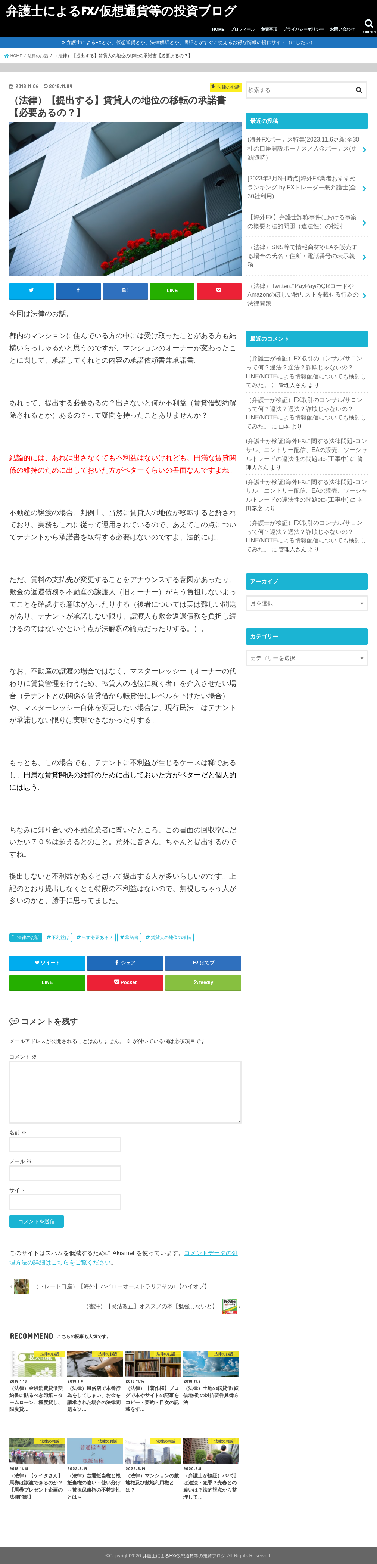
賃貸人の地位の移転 (171, 937)
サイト (17, 1190)
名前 (18, 1132)
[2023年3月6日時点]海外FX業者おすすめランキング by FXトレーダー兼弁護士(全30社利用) (303, 184)
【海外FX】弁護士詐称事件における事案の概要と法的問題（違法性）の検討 (304, 216)
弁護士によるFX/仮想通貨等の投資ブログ (121, 10)
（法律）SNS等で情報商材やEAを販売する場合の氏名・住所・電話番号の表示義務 (301, 244)
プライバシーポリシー (303, 29)
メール (20, 1161)
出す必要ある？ (97, 937)
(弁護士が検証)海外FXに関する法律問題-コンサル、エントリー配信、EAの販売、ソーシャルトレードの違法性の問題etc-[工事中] (305, 425)
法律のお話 (28, 937)
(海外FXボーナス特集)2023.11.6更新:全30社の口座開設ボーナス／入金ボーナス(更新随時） (302, 147)
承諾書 (131, 937)
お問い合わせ (342, 29)
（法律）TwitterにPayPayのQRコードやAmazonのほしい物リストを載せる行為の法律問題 (302, 276)
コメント (23, 1056)
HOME (218, 29)
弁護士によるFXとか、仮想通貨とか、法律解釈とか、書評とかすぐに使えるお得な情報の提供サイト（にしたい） (190, 42)
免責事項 (269, 29)
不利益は (60, 937)
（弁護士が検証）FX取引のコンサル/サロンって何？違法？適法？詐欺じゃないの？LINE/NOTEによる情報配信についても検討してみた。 (306, 346)
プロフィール (242, 29)
